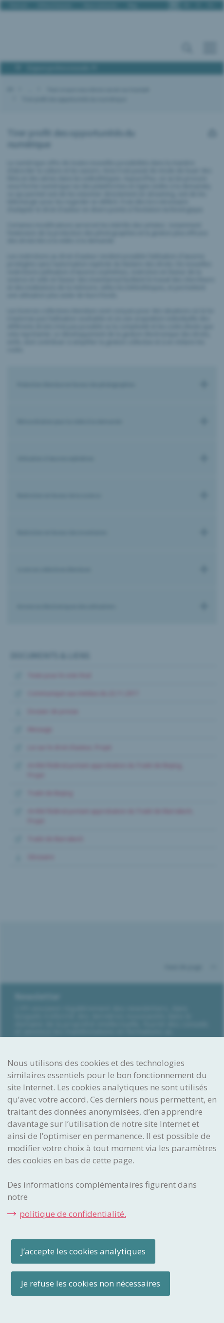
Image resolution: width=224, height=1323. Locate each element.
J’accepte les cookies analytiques (83, 1251)
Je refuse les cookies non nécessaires (90, 1283)
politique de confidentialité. (72, 1213)
